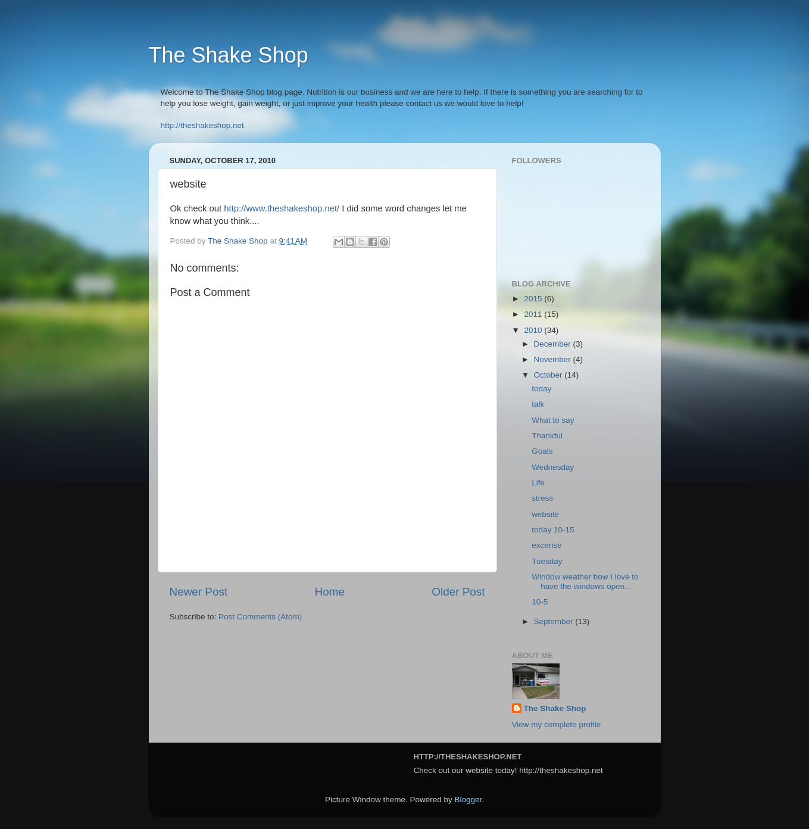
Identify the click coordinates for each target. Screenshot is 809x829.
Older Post (458, 591)
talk (538, 404)
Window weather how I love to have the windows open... (585, 581)
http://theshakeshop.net (202, 125)
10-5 (540, 601)
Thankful (547, 435)
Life (538, 482)
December (553, 343)
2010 (534, 330)
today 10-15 (553, 529)
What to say (553, 420)
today (541, 388)
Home (330, 591)
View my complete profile (556, 724)
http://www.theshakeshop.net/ (281, 208)
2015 (534, 298)
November (553, 359)
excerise (546, 545)
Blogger (468, 799)
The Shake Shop (228, 55)
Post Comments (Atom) (260, 616)
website (545, 514)
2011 (534, 314)
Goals (542, 451)
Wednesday (553, 467)
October (549, 374)
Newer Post (199, 591)
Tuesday (547, 561)
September (555, 621)
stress (542, 498)
